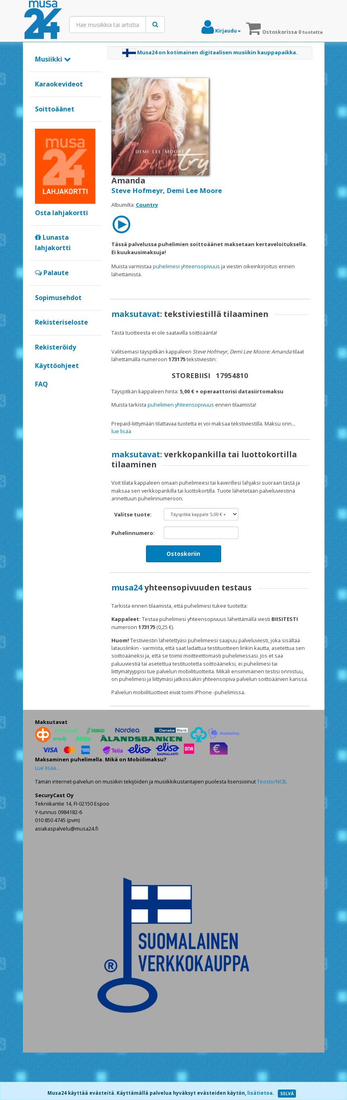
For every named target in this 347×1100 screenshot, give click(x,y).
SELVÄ (287, 1093)
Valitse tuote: (133, 562)
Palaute (52, 272)
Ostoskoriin (183, 601)
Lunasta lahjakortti (53, 242)
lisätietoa (260, 1093)
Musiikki (53, 59)
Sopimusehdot (58, 297)
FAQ (41, 384)
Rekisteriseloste (61, 322)
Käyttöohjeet (57, 365)
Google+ (39, 397)
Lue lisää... (47, 815)
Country (147, 204)
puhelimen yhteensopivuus (181, 404)
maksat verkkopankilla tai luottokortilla (165, 431)
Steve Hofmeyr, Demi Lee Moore (166, 190)
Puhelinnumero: (133, 580)
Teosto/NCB (271, 829)
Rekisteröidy (55, 347)
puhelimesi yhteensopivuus (186, 266)
